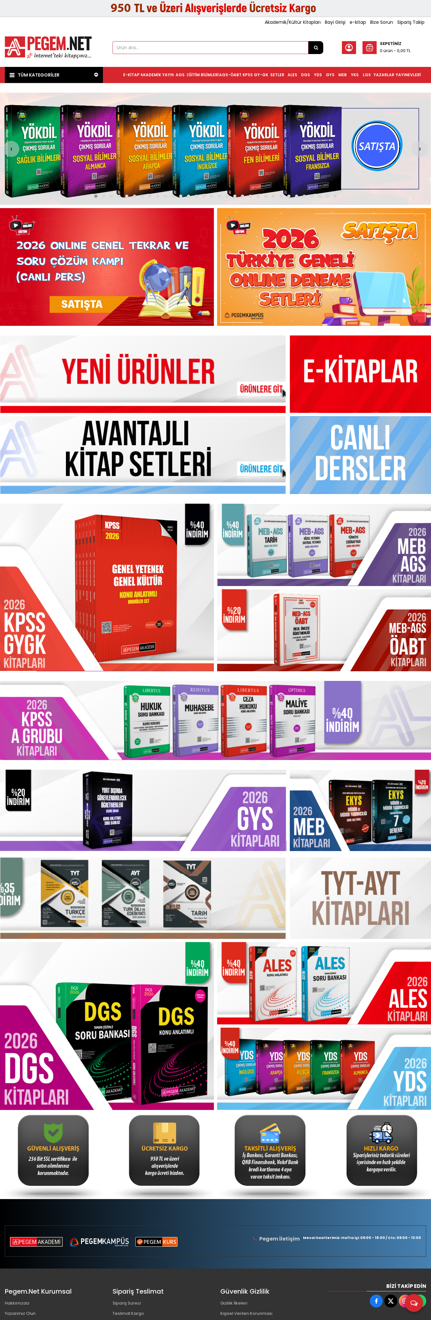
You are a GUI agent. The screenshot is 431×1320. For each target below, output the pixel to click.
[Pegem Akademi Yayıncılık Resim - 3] (324, 630)
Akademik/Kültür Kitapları (293, 22)
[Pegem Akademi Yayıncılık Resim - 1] (107, 266)
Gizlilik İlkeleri (233, 1303)
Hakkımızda (17, 1303)
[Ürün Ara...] (315, 47)
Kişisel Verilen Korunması (246, 1313)
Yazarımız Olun (20, 1313)
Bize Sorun (381, 22)
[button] (96, 196)
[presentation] (11, 149)
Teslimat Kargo (128, 1313)
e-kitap (358, 22)
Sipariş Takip (411, 22)
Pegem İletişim (279, 1238)
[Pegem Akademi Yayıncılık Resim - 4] (378, 1154)
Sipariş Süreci (127, 1303)
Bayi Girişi (335, 22)
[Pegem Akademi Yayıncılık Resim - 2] (324, 266)
